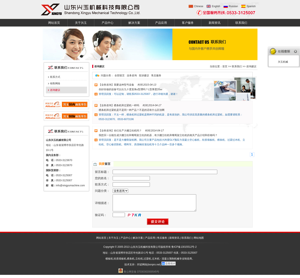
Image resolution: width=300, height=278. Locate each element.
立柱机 (139, 261)
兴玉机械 (282, 61)
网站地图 (199, 241)
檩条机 (131, 261)
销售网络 (55, 83)
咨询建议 (55, 90)
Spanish (251, 6)
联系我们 (241, 22)
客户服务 (188, 22)
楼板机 (109, 261)
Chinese (198, 6)
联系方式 (55, 76)
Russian (233, 6)
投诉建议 (144, 75)
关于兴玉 (81, 22)
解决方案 (134, 22)
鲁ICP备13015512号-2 (184, 250)
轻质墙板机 (120, 261)
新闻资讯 (214, 22)
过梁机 (147, 261)
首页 (224, 66)
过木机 (156, 261)
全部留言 (120, 75)
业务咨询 (132, 75)
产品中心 (107, 22)
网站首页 (54, 22)
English (216, 6)
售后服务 (156, 75)
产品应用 (161, 22)
